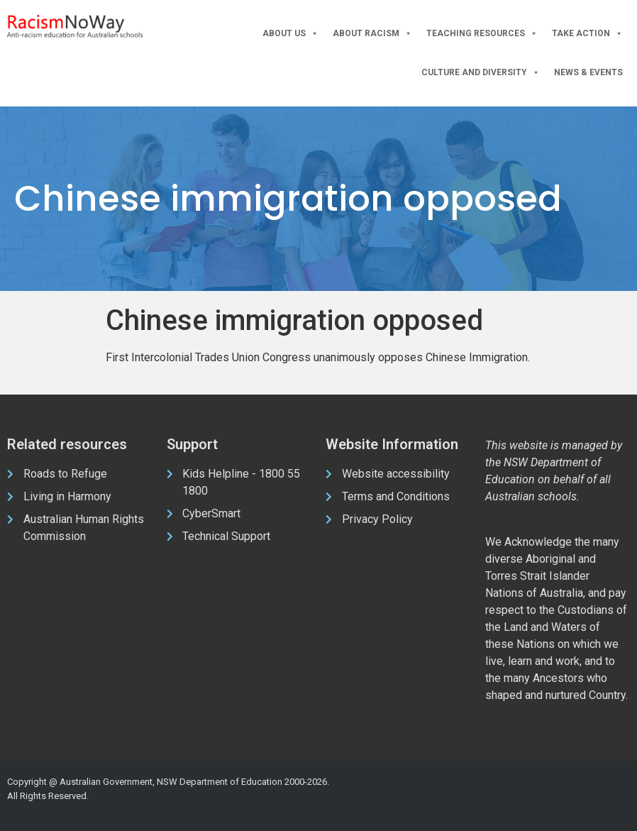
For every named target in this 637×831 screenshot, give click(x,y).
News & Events (588, 72)
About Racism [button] (372, 33)
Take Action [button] (587, 33)
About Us (290, 33)
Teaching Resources (482, 33)
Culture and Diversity (480, 72)
